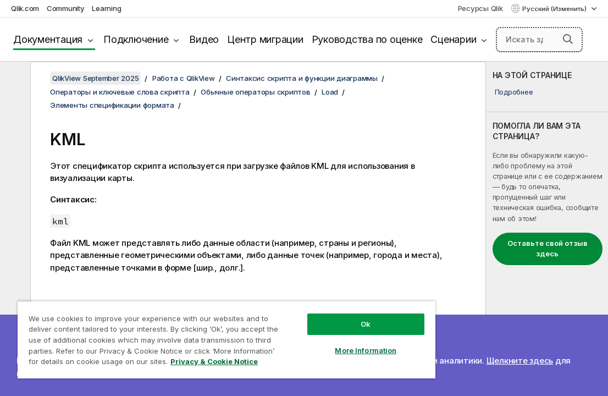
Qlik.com (25, 8)
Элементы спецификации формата (112, 105)
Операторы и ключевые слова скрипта (120, 91)
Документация (47, 39)
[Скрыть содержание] (13, 78)
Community (66, 8)
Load (330, 91)
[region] (226, 339)
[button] (568, 39)
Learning (106, 8)
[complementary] (547, 229)
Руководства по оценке (367, 39)
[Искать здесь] (539, 39)
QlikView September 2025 (95, 78)
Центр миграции (265, 39)
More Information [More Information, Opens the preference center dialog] (365, 350)
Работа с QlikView (183, 78)
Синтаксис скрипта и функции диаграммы (302, 78)
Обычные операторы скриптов (256, 91)
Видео (204, 39)
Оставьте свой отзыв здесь (547, 248)
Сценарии (453, 39)
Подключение (135, 39)
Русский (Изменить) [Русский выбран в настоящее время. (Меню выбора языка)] (555, 9)
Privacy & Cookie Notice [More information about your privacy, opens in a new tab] (214, 361)
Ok (366, 324)
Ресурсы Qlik (480, 8)
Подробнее (514, 91)
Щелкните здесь (520, 360)
